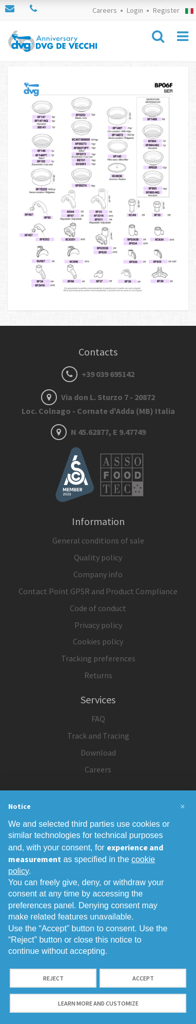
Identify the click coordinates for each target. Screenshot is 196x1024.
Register (166, 10)
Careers (104, 10)
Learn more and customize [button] (98, 1003)
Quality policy (98, 557)
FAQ (98, 719)
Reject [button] (53, 978)
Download (98, 752)
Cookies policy (98, 641)
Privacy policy (98, 625)
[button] (182, 807)
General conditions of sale (98, 540)
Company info (98, 574)
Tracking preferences (98, 658)
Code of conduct (98, 608)
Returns (98, 675)
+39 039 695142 (98, 374)
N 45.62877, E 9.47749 (98, 432)
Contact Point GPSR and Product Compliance (98, 591)
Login (135, 10)
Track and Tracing (98, 735)
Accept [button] (143, 978)
